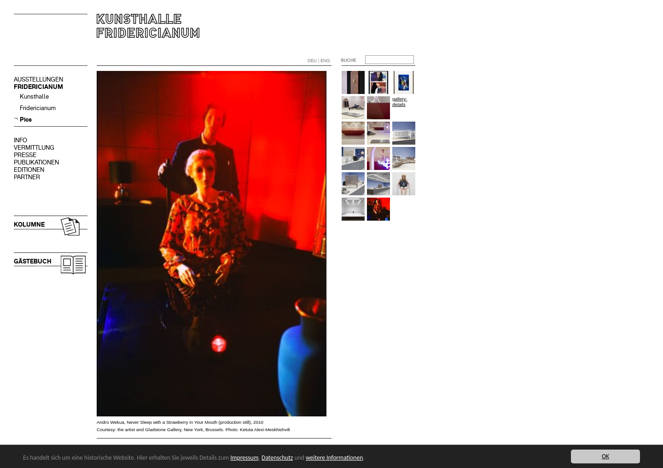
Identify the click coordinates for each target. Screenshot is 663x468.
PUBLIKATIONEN (36, 162)
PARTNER (27, 177)
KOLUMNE (29, 224)
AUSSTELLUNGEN (38, 79)
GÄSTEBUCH (33, 261)
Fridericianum (38, 108)
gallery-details (399, 101)
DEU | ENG (319, 60)
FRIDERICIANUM (38, 86)
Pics (26, 119)
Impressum (244, 458)
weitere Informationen (334, 458)
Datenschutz (277, 458)
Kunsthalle (34, 96)
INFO (20, 140)
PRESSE (25, 155)
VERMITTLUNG (34, 147)
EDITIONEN (29, 169)
